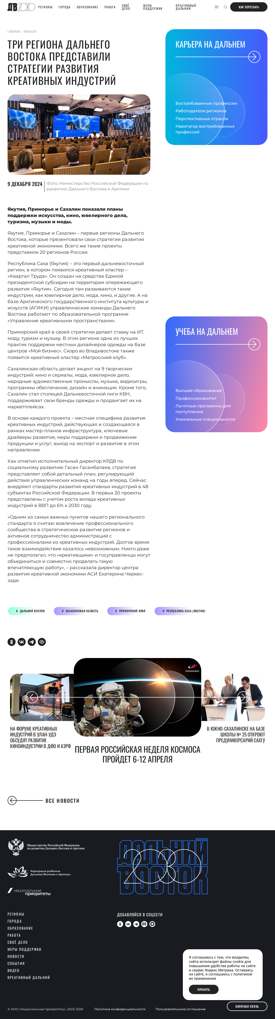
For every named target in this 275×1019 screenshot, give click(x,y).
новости (30, 31)
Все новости (44, 800)
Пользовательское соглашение (180, 1009)
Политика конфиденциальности (120, 1009)
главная (14, 31)
